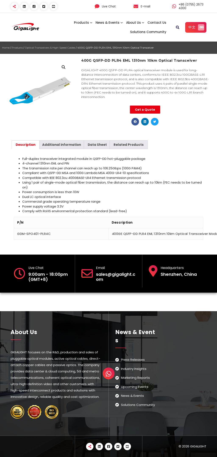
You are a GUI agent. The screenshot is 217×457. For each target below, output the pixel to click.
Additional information (61, 144)
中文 (196, 27)
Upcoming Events (134, 387)
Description (25, 144)
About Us (133, 22)
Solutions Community (148, 32)
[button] (135, 121)
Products (81, 22)
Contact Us (156, 22)
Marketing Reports (135, 377)
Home (6, 47)
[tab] (25, 144)
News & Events (108, 22)
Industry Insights (133, 368)
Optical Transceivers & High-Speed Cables (50, 47)
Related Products (129, 144)
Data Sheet (97, 144)
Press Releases (133, 359)
